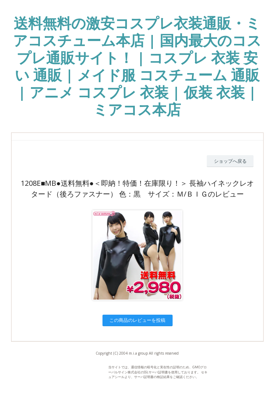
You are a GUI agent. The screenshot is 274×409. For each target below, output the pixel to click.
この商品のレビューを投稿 (137, 320)
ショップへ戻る (230, 161)
